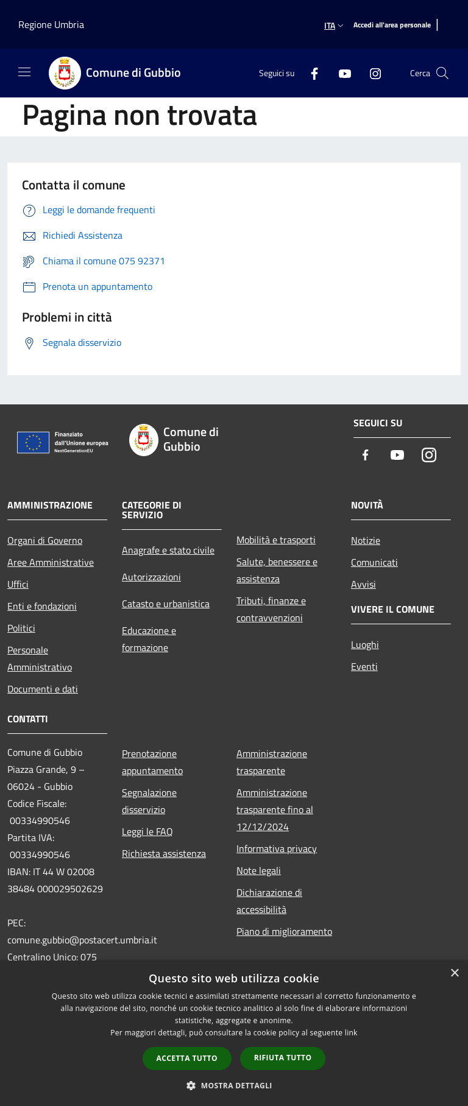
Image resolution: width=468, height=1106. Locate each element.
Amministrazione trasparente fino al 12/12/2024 (274, 809)
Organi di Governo (44, 540)
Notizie (365, 540)
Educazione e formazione (149, 639)
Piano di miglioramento (284, 931)
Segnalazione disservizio (149, 801)
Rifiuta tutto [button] (283, 1057)
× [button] (454, 973)
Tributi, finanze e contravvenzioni (271, 609)
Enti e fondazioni (42, 606)
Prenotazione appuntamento (152, 762)
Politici (21, 628)
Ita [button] (335, 25)
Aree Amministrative (50, 562)
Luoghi (365, 644)
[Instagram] (370, 73)
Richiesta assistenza (164, 853)
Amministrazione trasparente (271, 762)
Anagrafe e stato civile (168, 550)
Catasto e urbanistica (166, 603)
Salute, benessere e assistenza (276, 570)
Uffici (18, 584)
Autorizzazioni (151, 576)
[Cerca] (442, 73)
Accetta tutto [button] (187, 1058)
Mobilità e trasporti (276, 539)
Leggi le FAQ (147, 831)
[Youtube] (340, 73)
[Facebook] (309, 73)
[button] (234, 1085)
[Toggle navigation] (24, 72)
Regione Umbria (51, 24)
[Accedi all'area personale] (392, 25)
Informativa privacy (276, 848)
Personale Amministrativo (39, 658)
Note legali (258, 870)
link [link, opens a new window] (351, 1032)
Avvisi (363, 584)
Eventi (364, 666)
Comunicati (374, 562)
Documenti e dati (42, 689)
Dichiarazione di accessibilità (269, 901)
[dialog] (234, 1033)
